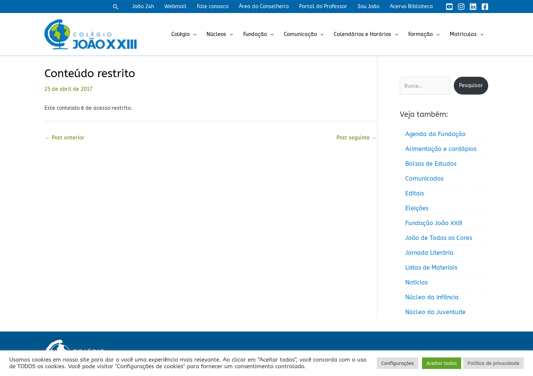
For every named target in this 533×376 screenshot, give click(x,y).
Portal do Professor (323, 6)
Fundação (255, 34)
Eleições (416, 208)
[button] (116, 6)
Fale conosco (212, 6)
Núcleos (216, 34)
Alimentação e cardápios (440, 148)
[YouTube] (449, 6)
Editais (414, 193)
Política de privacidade (493, 363)
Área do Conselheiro (264, 6)
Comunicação (300, 34)
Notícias (416, 282)
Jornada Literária (429, 252)
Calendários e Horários (362, 34)
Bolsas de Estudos (430, 163)
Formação (420, 34)
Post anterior (64, 138)
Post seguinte (356, 138)
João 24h (143, 6)
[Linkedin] (473, 6)
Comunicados (424, 178)
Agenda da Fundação (435, 134)
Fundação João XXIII (433, 223)
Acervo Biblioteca (411, 6)
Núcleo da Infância (432, 297)
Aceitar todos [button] (441, 363)
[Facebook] (485, 6)
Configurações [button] (397, 363)
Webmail (175, 6)
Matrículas (463, 34)
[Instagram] (461, 6)
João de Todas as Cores (438, 237)
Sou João (368, 6)
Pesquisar (471, 85)
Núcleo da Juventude (435, 312)
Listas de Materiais (431, 267)
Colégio (180, 34)
